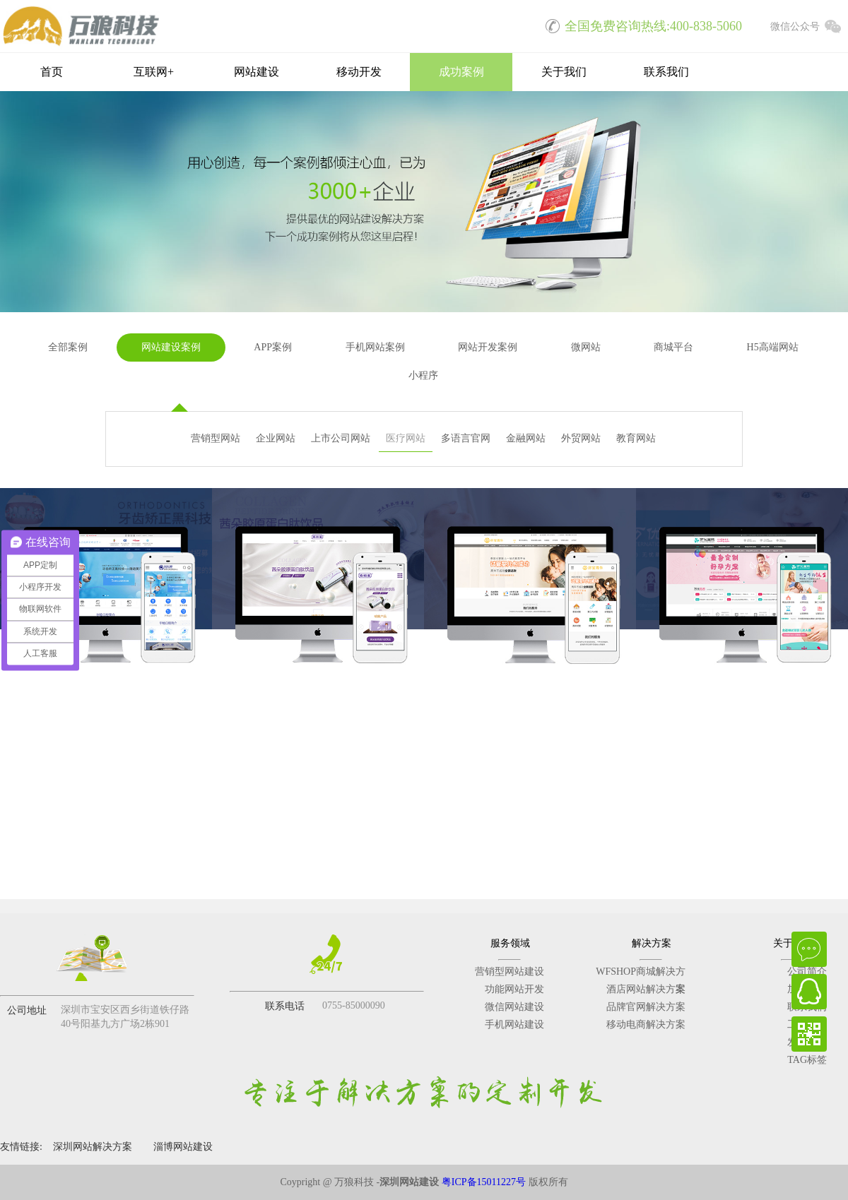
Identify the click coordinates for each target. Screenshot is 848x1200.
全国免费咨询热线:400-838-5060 (639, 24)
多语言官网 (465, 438)
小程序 (423, 375)
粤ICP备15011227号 (484, 1182)
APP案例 (273, 347)
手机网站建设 (514, 1024)
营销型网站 (215, 438)
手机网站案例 (375, 347)
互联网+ (154, 72)
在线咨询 (809, 949)
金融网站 (526, 438)
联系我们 (666, 72)
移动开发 (359, 72)
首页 (51, 72)
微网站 (586, 347)
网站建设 (256, 72)
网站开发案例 (487, 347)
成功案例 (461, 72)
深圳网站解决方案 (92, 1146)
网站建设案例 (171, 347)
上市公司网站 (340, 438)
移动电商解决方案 (645, 1024)
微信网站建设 (514, 1007)
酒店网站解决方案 (645, 989)
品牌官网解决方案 (645, 1007)
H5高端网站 (773, 347)
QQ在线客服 (809, 991)
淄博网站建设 (183, 1146)
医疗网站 (405, 438)
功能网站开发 (514, 989)
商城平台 (673, 347)
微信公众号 (809, 24)
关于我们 (564, 72)
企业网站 (275, 438)
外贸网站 (581, 438)
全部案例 (68, 347)
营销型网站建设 (509, 971)
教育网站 (636, 438)
